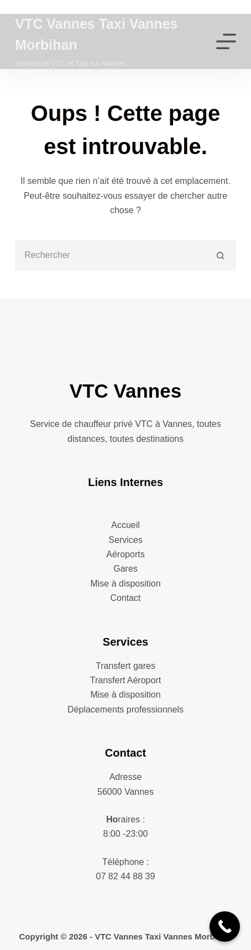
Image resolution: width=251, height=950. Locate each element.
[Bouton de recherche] (221, 255)
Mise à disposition (125, 583)
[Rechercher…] (110, 255)
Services (125, 540)
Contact (125, 598)
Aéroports (125, 554)
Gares (125, 568)
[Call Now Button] (225, 926)
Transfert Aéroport (125, 680)
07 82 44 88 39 (125, 876)
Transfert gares (125, 666)
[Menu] (226, 41)
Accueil (125, 525)
